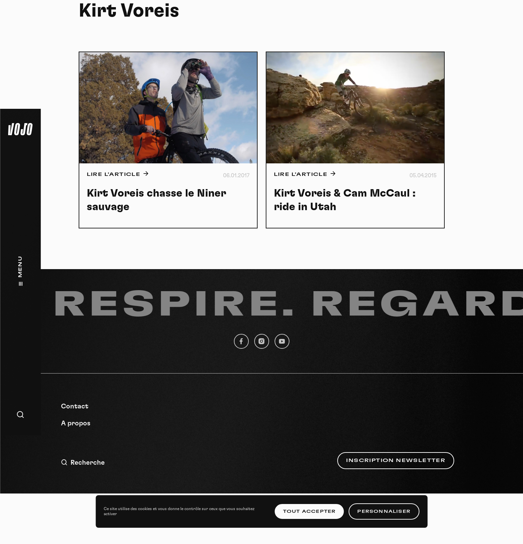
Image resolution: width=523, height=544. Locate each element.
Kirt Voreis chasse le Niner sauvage (156, 200)
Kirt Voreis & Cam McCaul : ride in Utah (345, 200)
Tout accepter (309, 511)
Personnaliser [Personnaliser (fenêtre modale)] (383, 511)
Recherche (83, 462)
